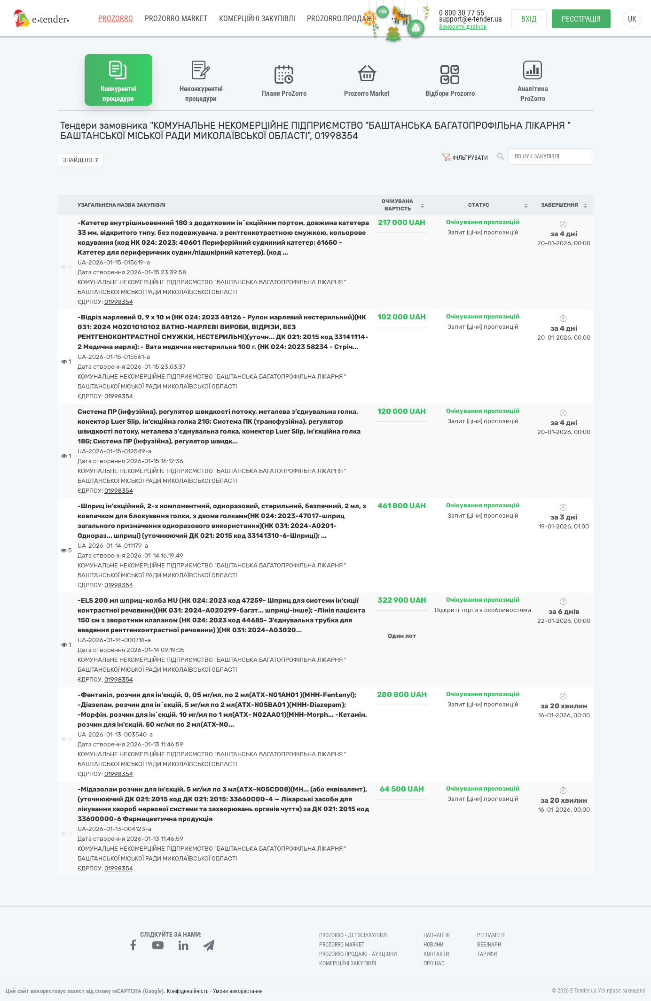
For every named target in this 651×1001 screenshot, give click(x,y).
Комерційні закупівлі (257, 18)
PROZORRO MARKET (176, 18)
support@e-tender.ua (470, 19)
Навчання (437, 935)
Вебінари (489, 944)
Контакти (436, 954)
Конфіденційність (188, 991)
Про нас (434, 963)
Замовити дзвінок (462, 26)
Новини (433, 944)
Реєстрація (581, 19)
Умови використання (238, 991)
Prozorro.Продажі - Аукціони (358, 954)
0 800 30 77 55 (461, 12)
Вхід (529, 19)
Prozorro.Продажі (340, 18)
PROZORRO (115, 18)
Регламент (491, 935)
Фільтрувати (470, 157)
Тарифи (487, 954)
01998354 (118, 301)
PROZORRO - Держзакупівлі (353, 935)
